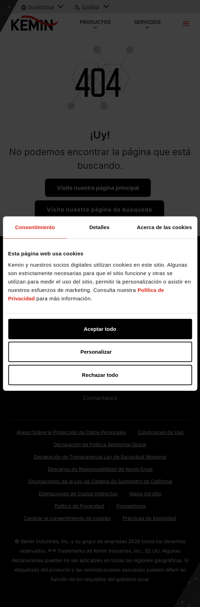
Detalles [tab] (99, 227)
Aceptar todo (100, 329)
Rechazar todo (100, 375)
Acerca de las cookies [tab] (164, 227)
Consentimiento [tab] (35, 227)
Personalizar (100, 352)
